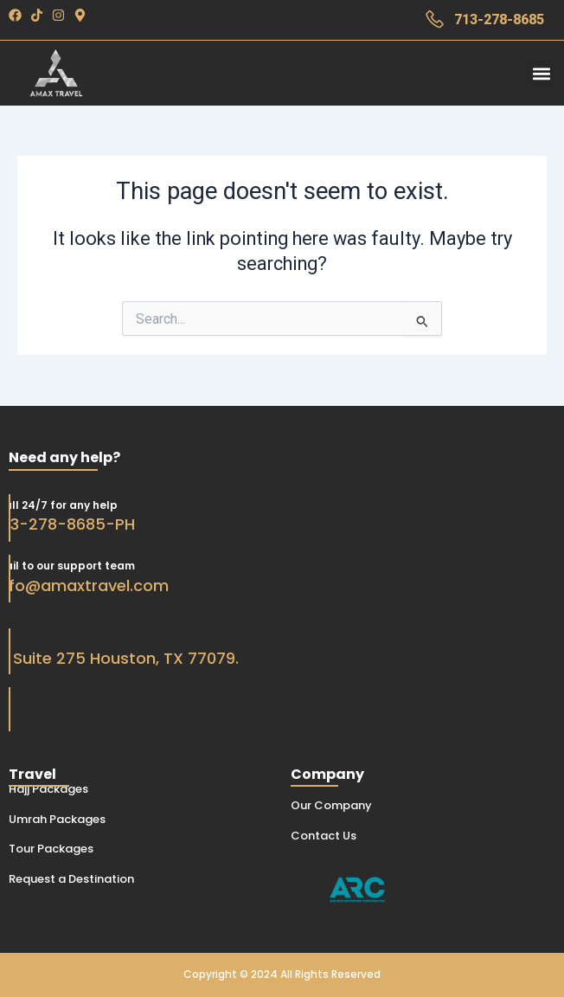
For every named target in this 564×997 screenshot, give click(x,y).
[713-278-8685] (434, 19)
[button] (541, 73)
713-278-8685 (499, 19)
